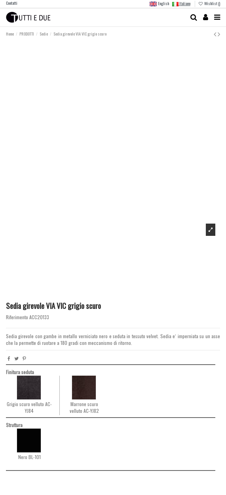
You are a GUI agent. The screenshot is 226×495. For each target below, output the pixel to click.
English (159, 4)
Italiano (181, 3)
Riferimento (17, 317)
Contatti (11, 3)
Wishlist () (209, 3)
